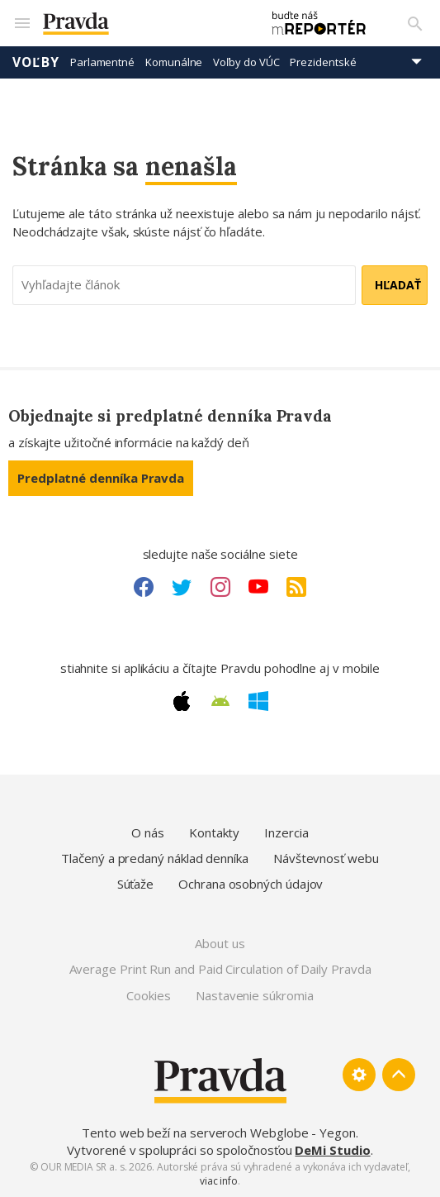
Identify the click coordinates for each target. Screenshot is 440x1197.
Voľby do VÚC (246, 62)
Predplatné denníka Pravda (100, 478)
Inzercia (286, 832)
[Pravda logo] (143, 23)
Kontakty (214, 832)
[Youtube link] (258, 587)
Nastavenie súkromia (255, 995)
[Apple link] (182, 701)
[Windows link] (258, 701)
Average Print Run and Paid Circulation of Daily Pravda (220, 969)
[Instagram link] (220, 587)
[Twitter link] (182, 587)
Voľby (35, 62)
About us (219, 943)
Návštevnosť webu (326, 858)
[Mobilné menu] (21, 23)
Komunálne (173, 62)
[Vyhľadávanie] (415, 23)
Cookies (148, 995)
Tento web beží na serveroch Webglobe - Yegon (219, 1132)
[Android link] (220, 701)
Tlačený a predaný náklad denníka (154, 858)
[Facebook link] (144, 587)
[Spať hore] (398, 1074)
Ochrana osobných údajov (250, 883)
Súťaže (135, 883)
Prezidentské (323, 62)
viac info (219, 1181)
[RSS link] (296, 587)
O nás (147, 832)
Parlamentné (102, 62)
